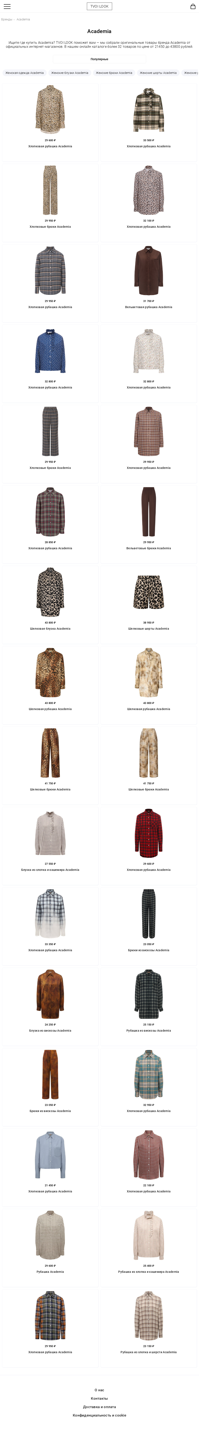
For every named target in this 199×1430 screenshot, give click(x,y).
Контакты (99, 1398)
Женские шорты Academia (158, 72)
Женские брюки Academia (114, 72)
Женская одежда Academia (24, 72)
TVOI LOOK (99, 6)
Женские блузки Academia (69, 72)
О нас (99, 1390)
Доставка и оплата (99, 1407)
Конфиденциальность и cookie (99, 1415)
